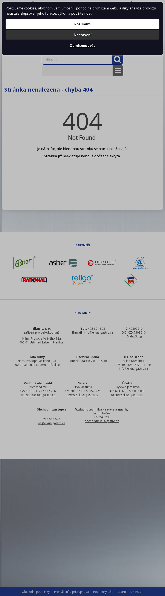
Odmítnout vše (83, 45)
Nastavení (83, 34)
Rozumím (82, 24)
